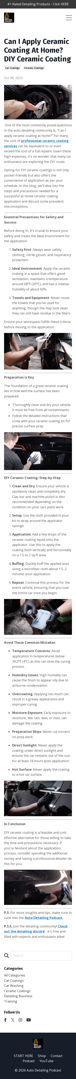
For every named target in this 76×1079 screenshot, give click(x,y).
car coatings (12, 68)
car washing (14, 985)
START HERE (23, 1056)
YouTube (47, 1061)
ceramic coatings (34, 68)
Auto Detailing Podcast (43, 917)
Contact (56, 1056)
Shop (42, 1056)
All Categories (14, 975)
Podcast (29, 1061)
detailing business (18, 996)
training (10, 1001)
